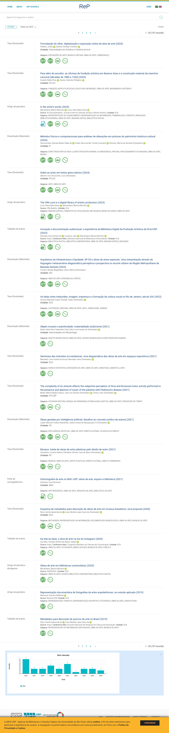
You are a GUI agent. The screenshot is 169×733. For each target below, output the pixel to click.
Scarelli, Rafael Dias (48, 80)
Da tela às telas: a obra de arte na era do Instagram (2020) (71, 538)
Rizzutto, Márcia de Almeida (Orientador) (126, 143)
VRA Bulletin (52, 208)
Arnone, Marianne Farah (50, 300)
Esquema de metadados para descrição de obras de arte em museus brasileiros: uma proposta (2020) (95, 509)
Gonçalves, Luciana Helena (51, 452)
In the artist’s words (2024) (54, 106)
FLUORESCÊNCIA (104, 152)
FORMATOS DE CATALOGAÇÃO (76, 211)
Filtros (10, 27)
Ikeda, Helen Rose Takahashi (52, 329)
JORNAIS (103, 308)
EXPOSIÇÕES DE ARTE (57, 55)
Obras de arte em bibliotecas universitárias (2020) (67, 565)
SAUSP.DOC (52, 571)
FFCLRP (53, 396)
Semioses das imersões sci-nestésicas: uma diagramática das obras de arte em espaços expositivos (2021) (98, 356)
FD (50, 425)
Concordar (149, 723)
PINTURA (115, 152)
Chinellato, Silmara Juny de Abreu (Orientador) (82, 452)
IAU (50, 273)
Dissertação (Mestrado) (18, 136)
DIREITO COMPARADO (111, 461)
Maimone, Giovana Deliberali (52, 595)
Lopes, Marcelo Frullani (49, 423)
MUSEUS (52, 461)
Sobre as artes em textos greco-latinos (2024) (65, 172)
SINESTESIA (104, 368)
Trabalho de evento (16, 229)
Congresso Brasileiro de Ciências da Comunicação (88, 545)
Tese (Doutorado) (15, 43)
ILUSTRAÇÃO (53, 308)
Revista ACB (52, 598)
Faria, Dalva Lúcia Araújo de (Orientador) (81, 329)
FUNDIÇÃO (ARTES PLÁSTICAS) (61, 89)
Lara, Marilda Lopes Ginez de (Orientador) (82, 512)
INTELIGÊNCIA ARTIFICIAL (59, 431)
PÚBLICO (107, 547)
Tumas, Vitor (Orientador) (103, 393)
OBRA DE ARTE (90, 55)
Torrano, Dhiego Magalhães (51, 270)
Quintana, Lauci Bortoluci (50, 482)
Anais (49, 239)
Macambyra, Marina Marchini (52, 110)
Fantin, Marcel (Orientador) (75, 270)
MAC (51, 485)
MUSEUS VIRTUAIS (75, 55)
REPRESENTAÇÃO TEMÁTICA (60, 601)
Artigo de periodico (16, 106)
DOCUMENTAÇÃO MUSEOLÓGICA (105, 520)
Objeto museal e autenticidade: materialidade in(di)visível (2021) (75, 326)
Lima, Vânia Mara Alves (77, 110)
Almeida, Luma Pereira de (50, 236)
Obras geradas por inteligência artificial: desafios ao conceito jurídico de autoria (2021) (87, 419)
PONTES (76, 278)
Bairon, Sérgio (70, 542)
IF (50, 146)
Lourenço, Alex (71, 236)
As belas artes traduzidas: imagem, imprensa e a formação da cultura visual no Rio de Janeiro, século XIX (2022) (100, 296)
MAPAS (43, 154)
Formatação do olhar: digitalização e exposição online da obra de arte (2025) (81, 43)
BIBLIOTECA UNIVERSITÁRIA (78, 241)
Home (10, 7)
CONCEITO (130, 115)
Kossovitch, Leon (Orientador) (63, 176)
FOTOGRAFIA (67, 547)
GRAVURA (64, 308)
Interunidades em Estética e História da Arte (69, 49)
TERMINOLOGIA (118, 115)
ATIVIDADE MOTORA (56, 401)
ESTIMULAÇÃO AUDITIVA (98, 401)
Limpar (161, 27)
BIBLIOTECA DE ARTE (103, 491)
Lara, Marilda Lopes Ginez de (77, 622)
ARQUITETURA (131, 601)
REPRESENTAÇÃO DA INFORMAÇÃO (96, 115)
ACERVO (65, 574)
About (20, 7)
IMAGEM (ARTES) (79, 118)
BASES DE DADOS (109, 211)
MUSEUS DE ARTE (140, 520)
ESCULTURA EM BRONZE (85, 89)
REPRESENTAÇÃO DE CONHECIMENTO (64, 115)
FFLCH (52, 83)
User (149, 7)
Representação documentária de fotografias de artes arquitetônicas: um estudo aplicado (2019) (91, 592)
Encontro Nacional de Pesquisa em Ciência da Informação (91, 625)
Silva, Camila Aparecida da (51, 512)
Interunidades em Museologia (63, 332)
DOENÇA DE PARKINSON (76, 401)
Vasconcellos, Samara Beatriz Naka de (56, 143)
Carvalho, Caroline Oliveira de (52, 542)
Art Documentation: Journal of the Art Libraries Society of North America (76, 113)
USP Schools (33, 7)
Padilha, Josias (46, 47)
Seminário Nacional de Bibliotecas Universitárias (87, 239)
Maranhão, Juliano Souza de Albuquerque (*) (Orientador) (83, 423)
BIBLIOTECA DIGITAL (95, 118)
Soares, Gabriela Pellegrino (71, 80)
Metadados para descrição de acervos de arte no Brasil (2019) (73, 619)
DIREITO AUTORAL (91, 431)
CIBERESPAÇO (103, 55)
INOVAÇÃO (123, 241)
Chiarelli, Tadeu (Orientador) (72, 300)
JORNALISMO (93, 308)
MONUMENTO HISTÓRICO (121, 89)
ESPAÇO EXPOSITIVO (57, 368)
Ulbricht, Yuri (45, 176)
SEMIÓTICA (114, 368)
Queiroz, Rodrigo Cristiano (67, 47)
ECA (116, 113)
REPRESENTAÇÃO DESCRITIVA (86, 601)
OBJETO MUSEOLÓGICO (58, 338)
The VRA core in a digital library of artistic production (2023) (72, 202)
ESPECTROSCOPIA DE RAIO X (60, 152)
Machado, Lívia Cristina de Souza (53, 359)
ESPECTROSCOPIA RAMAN (85, 152)
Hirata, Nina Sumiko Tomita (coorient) (90, 143)
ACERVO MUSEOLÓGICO (92, 338)
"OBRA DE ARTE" (28, 27)
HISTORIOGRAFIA (55, 491)
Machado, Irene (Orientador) (79, 359)
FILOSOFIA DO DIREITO (109, 431)
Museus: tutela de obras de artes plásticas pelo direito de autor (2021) (78, 449)
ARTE (50, 184)
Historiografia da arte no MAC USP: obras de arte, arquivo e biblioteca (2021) (81, 479)
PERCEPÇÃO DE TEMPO (132, 401)
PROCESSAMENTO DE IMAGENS (133, 152)
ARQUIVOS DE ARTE (85, 491)
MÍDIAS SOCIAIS (80, 547)
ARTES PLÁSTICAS (77, 461)
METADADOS (95, 211)
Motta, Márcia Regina (49, 393)
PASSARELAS (67, 278)
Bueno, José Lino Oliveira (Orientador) (74, 393)
